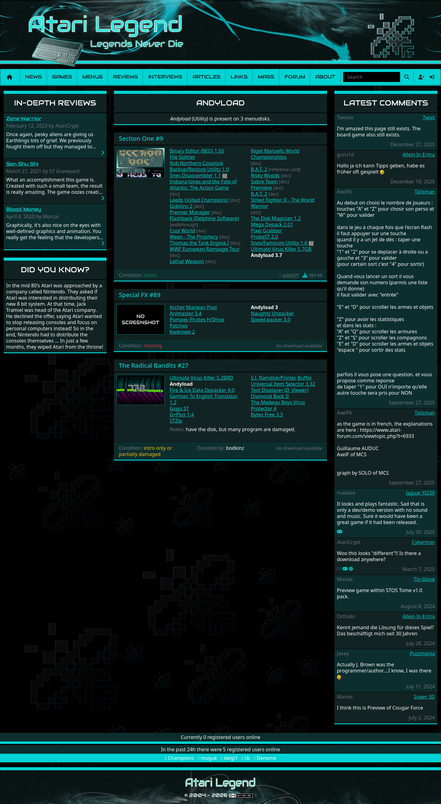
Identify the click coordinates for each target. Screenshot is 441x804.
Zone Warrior (24, 118)
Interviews (165, 77)
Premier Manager (190, 212)
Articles (206, 77)
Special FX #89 (139, 295)
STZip (176, 421)
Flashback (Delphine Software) (204, 218)
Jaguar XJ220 (420, 492)
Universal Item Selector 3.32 (283, 384)
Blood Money (23, 209)
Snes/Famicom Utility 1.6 (279, 243)
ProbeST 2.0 (264, 237)
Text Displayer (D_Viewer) (279, 390)
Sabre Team (264, 181)
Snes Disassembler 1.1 (195, 175)
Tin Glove (424, 579)
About (325, 77)
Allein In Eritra (418, 154)
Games (62, 77)
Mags (266, 77)
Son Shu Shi (22, 164)
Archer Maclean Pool (193, 307)
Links (239, 77)
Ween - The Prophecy (194, 237)
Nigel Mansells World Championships (275, 154)
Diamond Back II (270, 396)
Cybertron (423, 542)
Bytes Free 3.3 (267, 415)
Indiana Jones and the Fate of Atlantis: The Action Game (203, 184)
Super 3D (424, 696)
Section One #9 (141, 138)
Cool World (182, 231)
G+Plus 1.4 (182, 415)
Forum (295, 77)
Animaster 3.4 (186, 313)
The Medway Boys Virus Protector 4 (278, 405)
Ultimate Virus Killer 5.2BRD (201, 378)
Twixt (429, 117)
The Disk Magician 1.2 (276, 218)
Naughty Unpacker (272, 313)
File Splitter (182, 157)
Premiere (261, 188)
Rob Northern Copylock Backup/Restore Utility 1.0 (199, 166)
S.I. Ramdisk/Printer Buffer (281, 378)
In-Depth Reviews (55, 103)
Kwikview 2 (182, 332)
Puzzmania (422, 653)
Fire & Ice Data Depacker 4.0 (202, 390)
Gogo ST (179, 408)
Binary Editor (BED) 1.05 (197, 151)
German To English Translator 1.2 (204, 399)
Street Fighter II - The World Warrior (283, 203)
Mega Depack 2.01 (272, 224)
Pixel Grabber (266, 231)
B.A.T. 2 (259, 169)
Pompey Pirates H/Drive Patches (197, 322)
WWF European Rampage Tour (205, 249)
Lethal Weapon (187, 261)
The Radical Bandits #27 (153, 365)
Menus (92, 77)
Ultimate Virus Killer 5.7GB (281, 249)
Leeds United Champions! (199, 200)
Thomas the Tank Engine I (199, 243)
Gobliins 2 (181, 206)
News (33, 77)
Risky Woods (265, 175)
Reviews (125, 77)
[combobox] (371, 77)
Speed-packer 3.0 (270, 319)
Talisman (425, 191)
